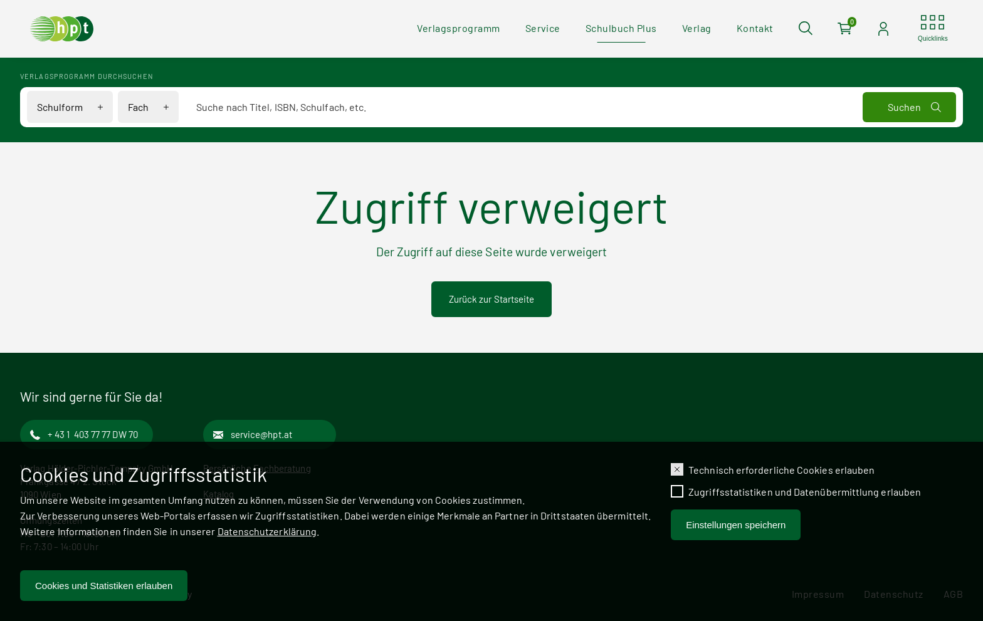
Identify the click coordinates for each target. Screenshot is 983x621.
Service (542, 28)
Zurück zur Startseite (492, 299)
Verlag (697, 28)
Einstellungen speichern (736, 528)
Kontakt (755, 28)
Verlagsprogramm (458, 28)
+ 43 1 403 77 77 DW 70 (93, 434)
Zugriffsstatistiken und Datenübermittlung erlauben (804, 495)
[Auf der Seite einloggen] (883, 28)
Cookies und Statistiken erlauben (103, 588)
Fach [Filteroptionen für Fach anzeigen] (138, 107)
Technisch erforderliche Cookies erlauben (781, 473)
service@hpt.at (261, 434)
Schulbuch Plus (621, 28)
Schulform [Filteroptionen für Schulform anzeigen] (60, 107)
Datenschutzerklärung (267, 534)
